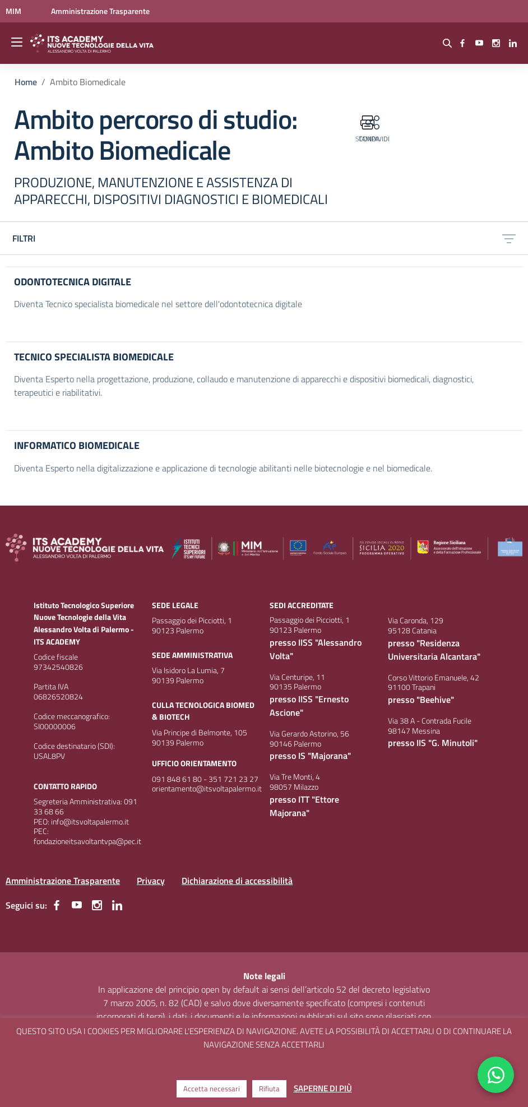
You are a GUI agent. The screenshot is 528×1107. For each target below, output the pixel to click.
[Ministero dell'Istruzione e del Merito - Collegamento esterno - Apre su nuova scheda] (14, 11)
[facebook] (462, 43)
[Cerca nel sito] (447, 43)
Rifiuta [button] (269, 1088)
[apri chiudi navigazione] (18, 43)
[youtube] (479, 43)
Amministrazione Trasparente (63, 880)
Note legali (264, 976)
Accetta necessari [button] (211, 1088)
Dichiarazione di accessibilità (237, 880)
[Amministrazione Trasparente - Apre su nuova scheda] (100, 11)
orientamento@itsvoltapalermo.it (207, 788)
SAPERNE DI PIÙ (323, 1088)
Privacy (151, 880)
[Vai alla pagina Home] (26, 82)
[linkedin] (513, 43)
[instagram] (496, 43)
